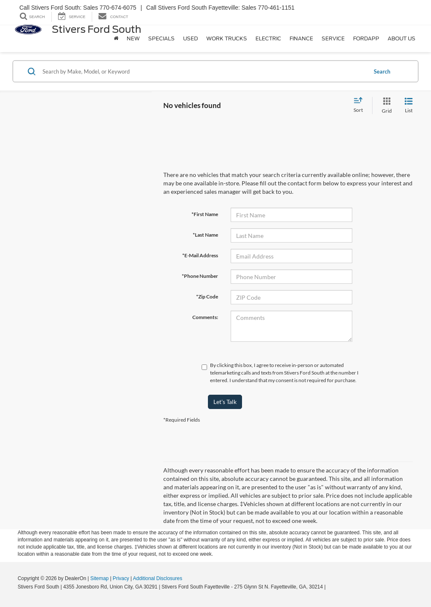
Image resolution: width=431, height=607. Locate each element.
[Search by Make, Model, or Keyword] (203, 71)
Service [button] (333, 38)
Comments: (205, 317)
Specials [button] (161, 38)
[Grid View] (385, 105)
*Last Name (205, 235)
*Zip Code (207, 296)
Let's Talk (225, 401)
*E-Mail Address (200, 255)
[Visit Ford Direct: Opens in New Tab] (329, 587)
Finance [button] (301, 38)
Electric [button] (268, 38)
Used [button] (190, 38)
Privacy (121, 578)
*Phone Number (200, 276)
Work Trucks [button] (226, 38)
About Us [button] (401, 38)
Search (382, 71)
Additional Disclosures (157, 578)
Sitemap (99, 578)
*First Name (205, 214)
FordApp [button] (366, 38)
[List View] (408, 105)
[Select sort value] (360, 105)
